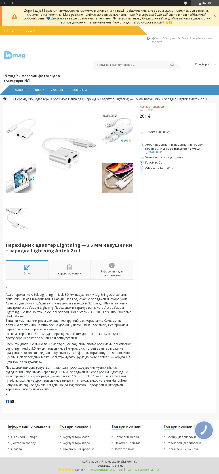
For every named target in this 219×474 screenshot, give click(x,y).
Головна (19, 89)
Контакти (79, 89)
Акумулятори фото (76, 437)
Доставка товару (23, 443)
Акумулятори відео (76, 443)
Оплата (16, 449)
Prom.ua (131, 461)
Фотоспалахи (124, 449)
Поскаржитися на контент (105, 470)
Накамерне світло (128, 443)
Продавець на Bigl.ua (109, 466)
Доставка (58, 89)
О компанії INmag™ (24, 437)
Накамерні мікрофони (78, 449)
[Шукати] (172, 65)
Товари (38, 89)
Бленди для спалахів (181, 437)
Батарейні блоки (127, 437)
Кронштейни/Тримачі (182, 449)
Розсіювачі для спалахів (184, 443)
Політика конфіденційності (143, 470)
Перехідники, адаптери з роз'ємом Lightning (48, 99)
